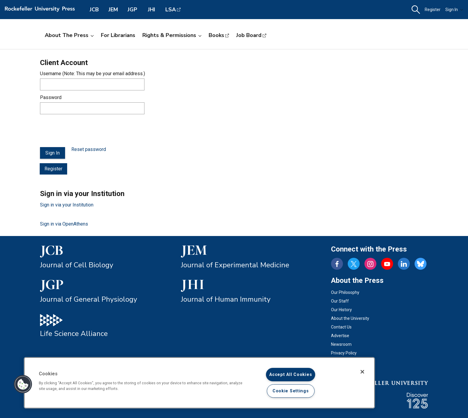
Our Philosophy (345, 292)
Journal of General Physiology (88, 299)
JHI (151, 9)
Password (50, 97)
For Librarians (118, 35)
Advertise (340, 335)
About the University (350, 318)
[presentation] (85, 130)
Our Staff (340, 301)
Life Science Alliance (74, 333)
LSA (170, 9)
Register (433, 9)
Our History (341, 309)
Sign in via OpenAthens (64, 224)
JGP (132, 9)
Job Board (248, 35)
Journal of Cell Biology (76, 265)
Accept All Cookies (290, 374)
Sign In (454, 9)
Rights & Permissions (171, 35)
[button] (416, 9)
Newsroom (341, 344)
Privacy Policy (344, 353)
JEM (113, 9)
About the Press (69, 35)
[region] (199, 382)
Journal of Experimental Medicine (235, 265)
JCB (94, 9)
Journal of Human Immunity (225, 299)
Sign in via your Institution (66, 205)
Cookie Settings (291, 391)
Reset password (88, 149)
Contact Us (341, 327)
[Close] (362, 371)
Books (216, 35)
